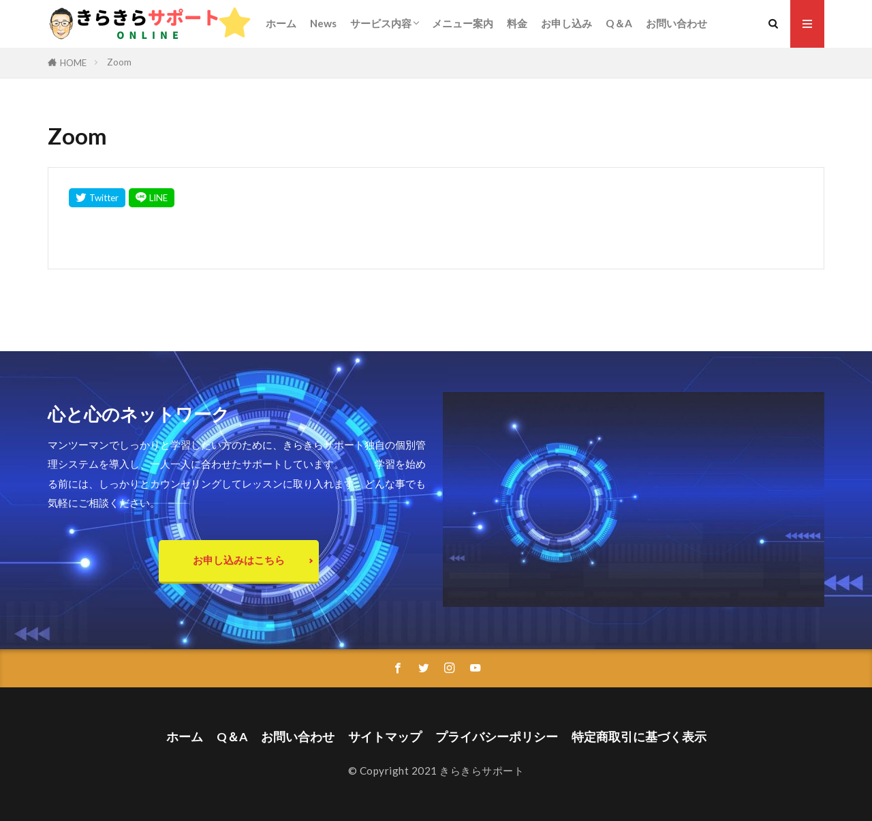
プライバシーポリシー (496, 737)
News (323, 23)
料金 (517, 23)
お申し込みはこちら (239, 560)
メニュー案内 (462, 23)
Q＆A (619, 23)
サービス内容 (380, 23)
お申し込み (566, 23)
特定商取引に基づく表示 (639, 737)
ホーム (281, 23)
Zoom (119, 62)
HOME (73, 62)
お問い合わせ (676, 23)
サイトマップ (385, 737)
